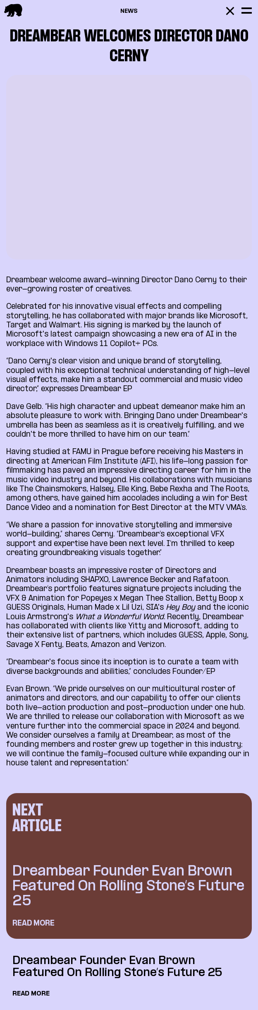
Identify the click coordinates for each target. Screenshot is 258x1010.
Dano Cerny (194, 280)
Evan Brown (28, 689)
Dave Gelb (24, 407)
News (129, 11)
